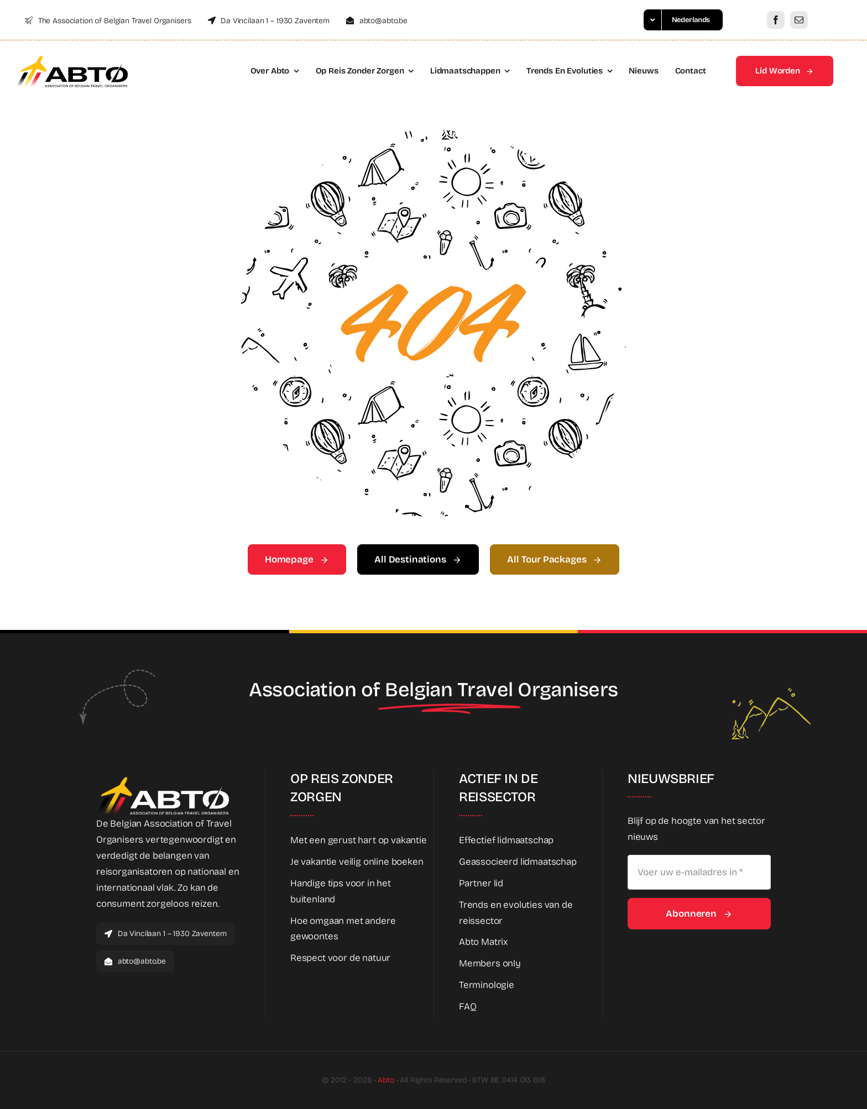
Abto (386, 1080)
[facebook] (776, 20)
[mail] (799, 20)
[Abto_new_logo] (72, 59)
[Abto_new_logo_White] (162, 780)
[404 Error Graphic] (433, 134)
